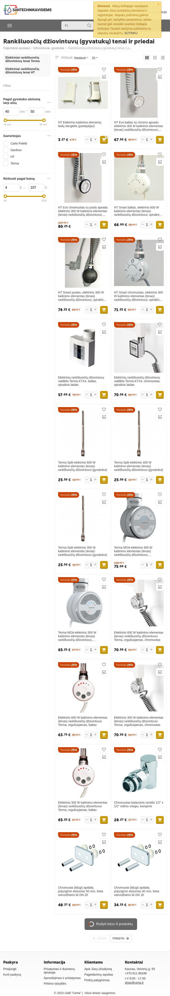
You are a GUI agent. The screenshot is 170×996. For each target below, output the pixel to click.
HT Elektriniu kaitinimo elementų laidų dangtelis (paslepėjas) (79, 124)
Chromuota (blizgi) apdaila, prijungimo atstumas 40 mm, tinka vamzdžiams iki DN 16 (136, 891)
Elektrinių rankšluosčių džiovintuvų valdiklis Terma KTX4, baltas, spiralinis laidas (81, 381)
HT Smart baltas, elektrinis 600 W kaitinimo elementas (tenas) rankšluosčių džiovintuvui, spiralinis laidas (137, 211)
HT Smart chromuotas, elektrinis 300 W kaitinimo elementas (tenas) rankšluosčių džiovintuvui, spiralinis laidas (138, 296)
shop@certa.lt (134, 982)
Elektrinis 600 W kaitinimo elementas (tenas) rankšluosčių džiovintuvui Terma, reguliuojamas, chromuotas (138, 636)
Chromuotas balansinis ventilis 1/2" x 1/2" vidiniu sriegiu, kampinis (138, 804)
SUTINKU (131, 33)
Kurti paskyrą (12, 974)
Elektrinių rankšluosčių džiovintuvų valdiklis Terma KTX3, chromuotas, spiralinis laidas (137, 381)
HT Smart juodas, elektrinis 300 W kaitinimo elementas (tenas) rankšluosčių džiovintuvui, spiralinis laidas (81, 296)
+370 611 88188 (136, 973)
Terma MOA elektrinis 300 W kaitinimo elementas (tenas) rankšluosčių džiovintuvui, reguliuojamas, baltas (77, 636)
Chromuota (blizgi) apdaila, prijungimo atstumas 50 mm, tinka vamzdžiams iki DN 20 (80, 891)
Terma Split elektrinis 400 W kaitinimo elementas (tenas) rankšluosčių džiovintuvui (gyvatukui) (138, 466)
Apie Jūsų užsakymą (98, 969)
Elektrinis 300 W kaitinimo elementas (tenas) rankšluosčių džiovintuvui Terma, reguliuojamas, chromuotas (138, 721)
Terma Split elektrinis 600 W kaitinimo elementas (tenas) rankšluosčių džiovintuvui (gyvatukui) (82, 466)
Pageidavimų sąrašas (98, 974)
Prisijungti (9, 969)
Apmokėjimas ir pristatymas (62, 978)
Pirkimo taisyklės (55, 983)
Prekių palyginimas (97, 980)
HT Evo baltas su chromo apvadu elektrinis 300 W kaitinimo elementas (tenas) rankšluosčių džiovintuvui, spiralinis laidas (138, 126)
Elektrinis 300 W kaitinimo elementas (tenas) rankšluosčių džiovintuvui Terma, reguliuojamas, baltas (82, 806)
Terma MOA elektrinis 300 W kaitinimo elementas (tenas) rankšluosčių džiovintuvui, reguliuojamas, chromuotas (133, 551)
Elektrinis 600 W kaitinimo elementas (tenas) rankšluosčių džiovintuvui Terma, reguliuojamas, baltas (82, 721)
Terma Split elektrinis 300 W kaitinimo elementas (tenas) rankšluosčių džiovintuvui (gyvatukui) (82, 551)
